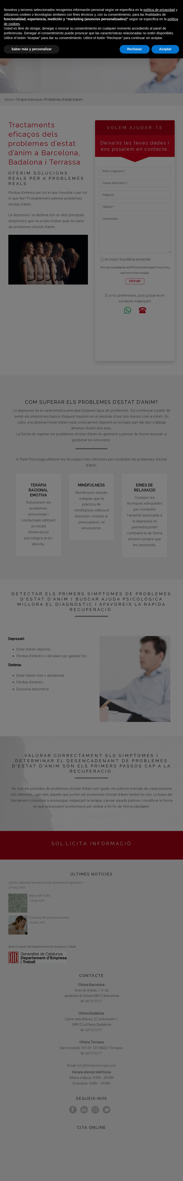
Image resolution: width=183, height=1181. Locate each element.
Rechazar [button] (134, 1172)
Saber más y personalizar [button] (31, 1172)
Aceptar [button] (165, 1172)
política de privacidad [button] (159, 1132)
